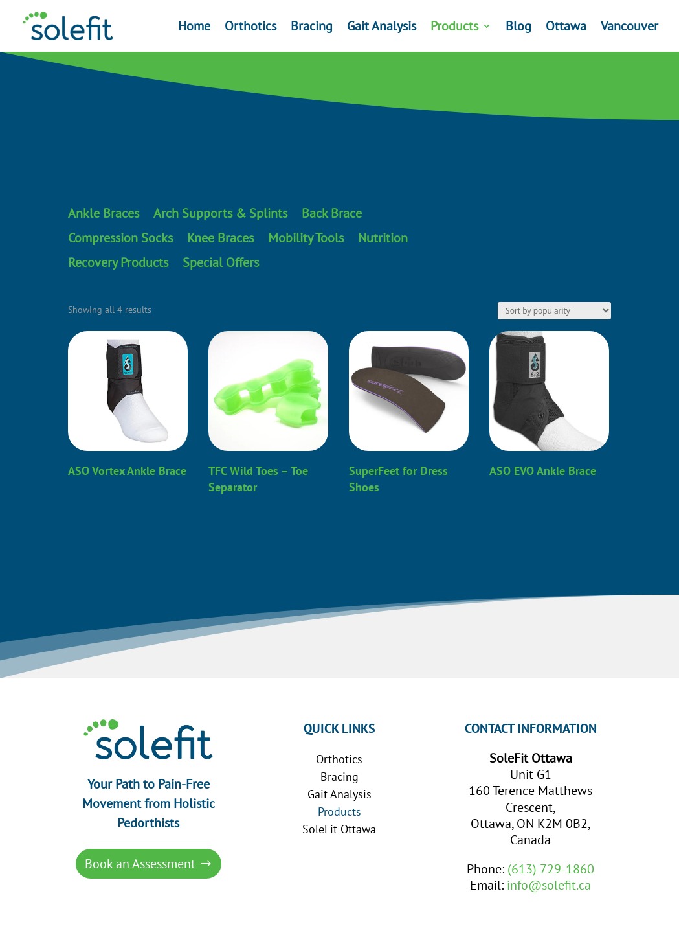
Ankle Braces (103, 214)
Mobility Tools (306, 238)
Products (454, 27)
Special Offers (221, 263)
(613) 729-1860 (550, 868)
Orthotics (250, 27)
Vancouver (629, 27)
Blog (518, 27)
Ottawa (566, 27)
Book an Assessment (140, 863)
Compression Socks (120, 238)
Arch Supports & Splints (220, 214)
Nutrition (383, 238)
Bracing (312, 27)
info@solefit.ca (549, 885)
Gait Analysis (381, 27)
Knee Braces (220, 238)
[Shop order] (554, 310)
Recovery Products (118, 263)
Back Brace (332, 214)
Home (194, 27)
